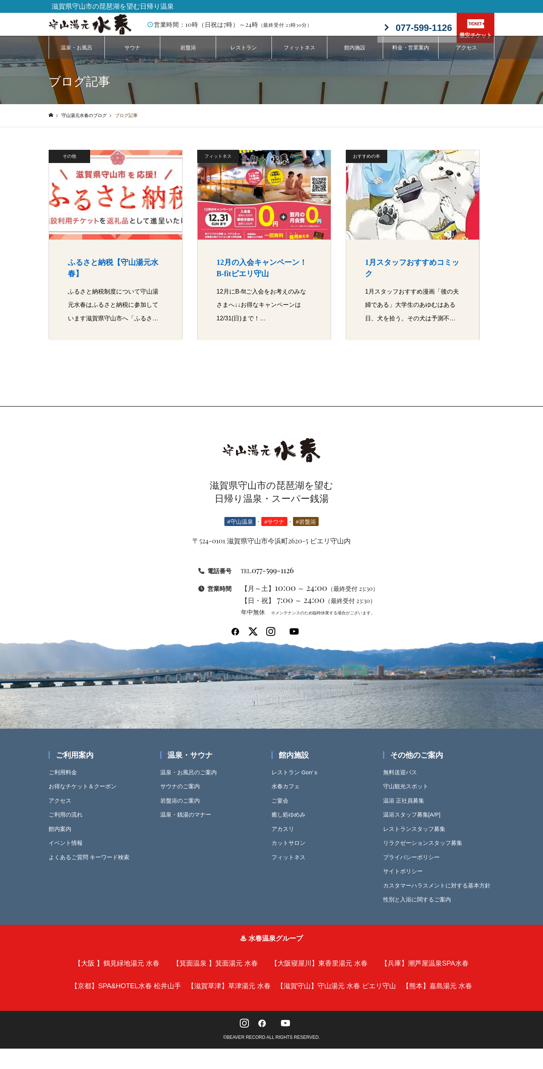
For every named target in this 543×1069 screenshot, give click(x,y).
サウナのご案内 (183, 793)
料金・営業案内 (410, 55)
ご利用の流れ (68, 821)
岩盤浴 (188, 55)
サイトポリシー (405, 878)
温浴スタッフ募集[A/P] (414, 821)
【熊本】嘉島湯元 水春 (437, 993)
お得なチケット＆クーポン (85, 793)
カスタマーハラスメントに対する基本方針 (439, 892)
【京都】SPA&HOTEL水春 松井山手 (126, 993)
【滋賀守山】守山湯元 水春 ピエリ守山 (336, 993)
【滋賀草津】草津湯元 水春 (229, 993)
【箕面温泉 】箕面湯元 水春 (215, 970)
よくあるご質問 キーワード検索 (91, 864)
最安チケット (475, 28)
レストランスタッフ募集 (416, 836)
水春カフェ (288, 793)
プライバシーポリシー (414, 864)
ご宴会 (282, 807)
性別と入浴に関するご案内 (419, 906)
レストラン (243, 55)
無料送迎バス (402, 779)
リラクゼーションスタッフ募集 (425, 850)
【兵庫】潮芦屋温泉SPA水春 (425, 970)
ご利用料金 (65, 779)
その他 (69, 163)
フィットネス (299, 55)
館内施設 (354, 55)
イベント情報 (68, 850)
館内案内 (62, 836)
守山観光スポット (408, 793)
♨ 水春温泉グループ (271, 945)
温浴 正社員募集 (406, 807)
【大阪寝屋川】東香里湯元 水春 (319, 970)
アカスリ (285, 836)
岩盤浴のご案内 (183, 807)
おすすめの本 (366, 163)
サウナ (132, 55)
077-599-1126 (267, 577)
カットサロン (291, 850)
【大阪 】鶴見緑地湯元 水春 (117, 970)
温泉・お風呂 (76, 55)
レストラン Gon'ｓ (298, 779)
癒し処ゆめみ (291, 821)
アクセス (466, 55)
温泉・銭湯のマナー (188, 821)
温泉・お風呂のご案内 (191, 779)
